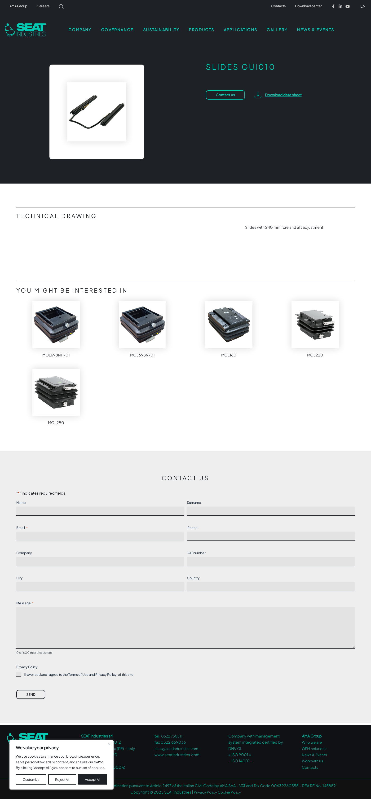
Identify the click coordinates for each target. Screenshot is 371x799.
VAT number (196, 551)
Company (24, 551)
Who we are (312, 742)
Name (21, 500)
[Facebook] (333, 6)
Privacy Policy (105, 676)
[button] (362, 6)
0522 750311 (172, 735)
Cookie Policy (230, 792)
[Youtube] (347, 6)
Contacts (282, 6)
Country (193, 576)
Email (22, 525)
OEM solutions (314, 748)
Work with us (313, 760)
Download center (309, 6)
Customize (31, 779)
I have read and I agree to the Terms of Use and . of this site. (79, 676)
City (19, 576)
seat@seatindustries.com (178, 748)
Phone (192, 525)
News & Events (315, 754)
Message (25, 601)
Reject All (62, 779)
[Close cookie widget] (109, 744)
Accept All (92, 779)
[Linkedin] (340, 6)
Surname (194, 500)
